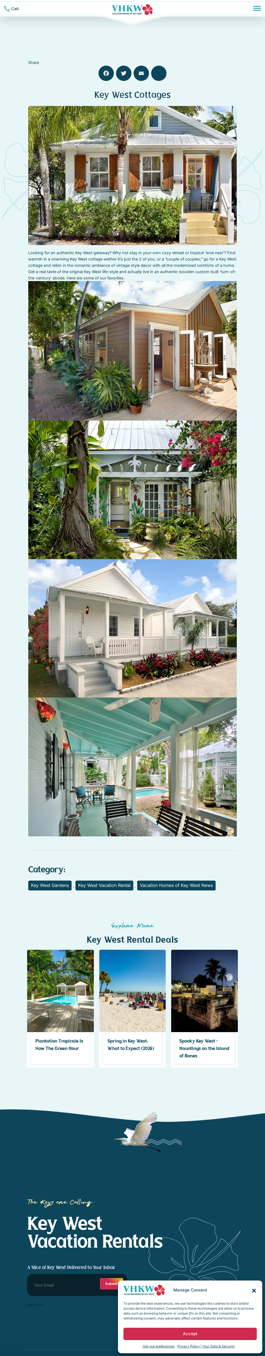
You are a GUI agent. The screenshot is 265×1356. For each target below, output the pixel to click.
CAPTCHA (35, 1305)
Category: (46, 869)
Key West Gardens (50, 885)
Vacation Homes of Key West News (176, 885)
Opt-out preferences (158, 1346)
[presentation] (69, 1321)
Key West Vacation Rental (104, 885)
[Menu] (257, 8)
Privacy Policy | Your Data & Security (206, 1346)
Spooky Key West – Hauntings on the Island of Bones (204, 1048)
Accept (190, 1333)
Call (15, 8)
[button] (254, 1290)
